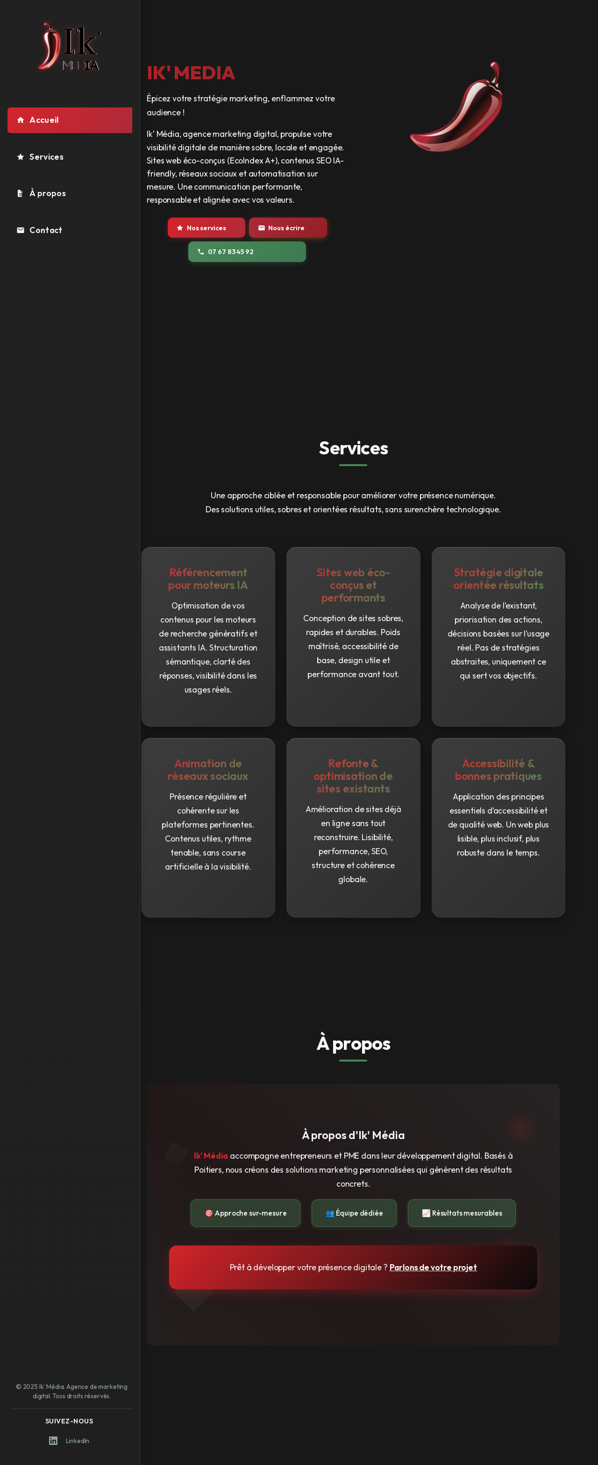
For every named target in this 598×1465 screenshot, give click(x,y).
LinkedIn (69, 1441)
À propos (41, 193)
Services (40, 156)
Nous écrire (297, 228)
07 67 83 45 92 (247, 252)
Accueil (37, 119)
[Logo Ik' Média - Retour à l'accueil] (70, 46)
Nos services (224, 228)
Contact (39, 230)
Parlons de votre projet (448, 1267)
